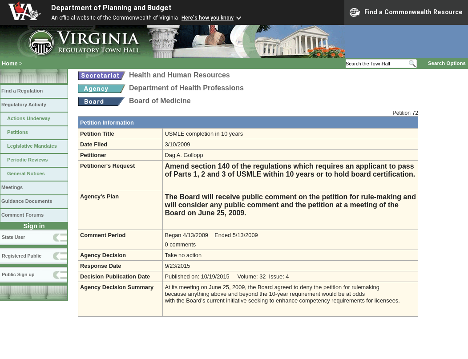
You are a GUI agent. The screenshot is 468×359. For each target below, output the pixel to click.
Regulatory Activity (23, 104)
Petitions (17, 132)
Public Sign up (18, 274)
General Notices (26, 173)
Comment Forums (22, 215)
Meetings (12, 187)
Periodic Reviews (27, 159)
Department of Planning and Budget (111, 8)
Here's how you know (208, 18)
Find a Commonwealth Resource (406, 12)
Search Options (447, 63)
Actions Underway (28, 118)
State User (13, 237)
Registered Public (21, 255)
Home (10, 63)
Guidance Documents (26, 201)
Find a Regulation (22, 90)
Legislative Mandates (32, 146)
